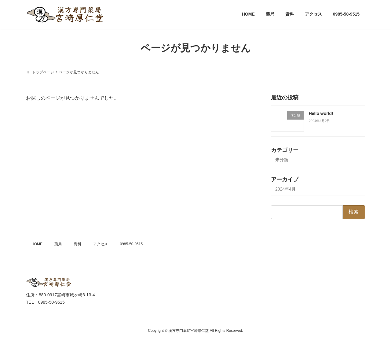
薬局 (58, 244)
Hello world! (321, 113)
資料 (77, 244)
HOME (36, 244)
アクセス (100, 244)
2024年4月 (285, 189)
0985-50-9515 (131, 244)
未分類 (281, 159)
